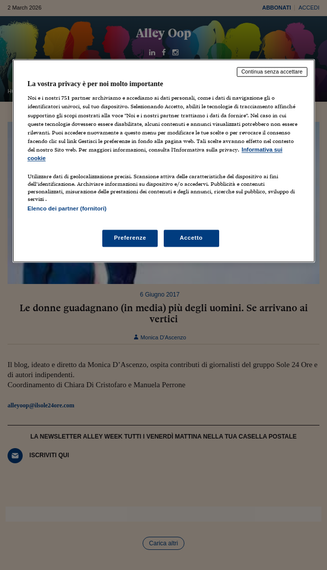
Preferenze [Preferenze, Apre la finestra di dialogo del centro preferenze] (130, 238)
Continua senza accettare (272, 71)
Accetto (191, 238)
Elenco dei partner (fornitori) (67, 208)
